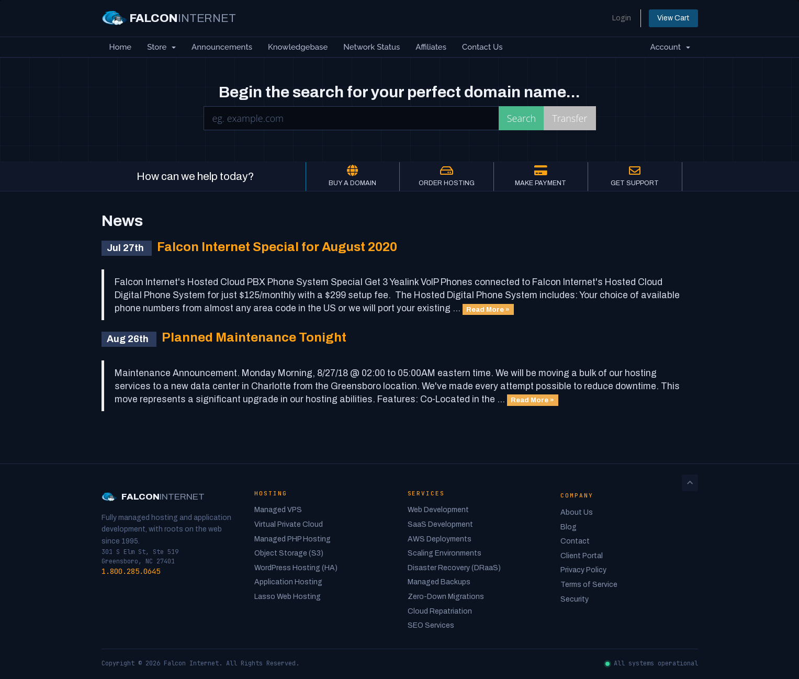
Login (621, 18)
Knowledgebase (298, 47)
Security (574, 599)
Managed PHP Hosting (292, 539)
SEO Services (431, 625)
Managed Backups (439, 582)
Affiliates (430, 47)
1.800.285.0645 (131, 571)
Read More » (488, 309)
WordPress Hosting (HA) (295, 568)
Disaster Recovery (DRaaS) (454, 568)
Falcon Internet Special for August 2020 (277, 247)
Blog (568, 527)
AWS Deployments (439, 539)
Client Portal (581, 556)
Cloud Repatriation (440, 611)
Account (670, 47)
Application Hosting (288, 582)
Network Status (371, 47)
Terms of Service (588, 585)
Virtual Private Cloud (288, 524)
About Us (576, 512)
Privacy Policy (583, 570)
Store (161, 47)
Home (120, 47)
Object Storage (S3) (288, 553)
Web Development (438, 510)
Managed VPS (278, 510)
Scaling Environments (444, 553)
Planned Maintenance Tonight (254, 337)
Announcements (222, 47)
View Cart (673, 18)
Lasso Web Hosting (287, 597)
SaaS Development (440, 524)
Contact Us (482, 47)
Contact (575, 541)
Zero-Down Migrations (446, 597)
